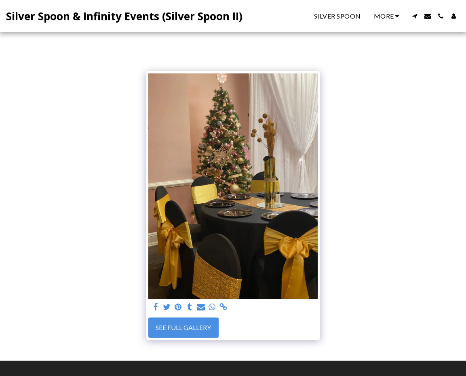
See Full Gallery (183, 327)
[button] (415, 16)
